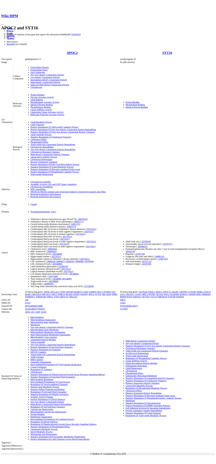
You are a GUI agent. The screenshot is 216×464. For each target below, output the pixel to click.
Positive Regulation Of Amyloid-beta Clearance (51, 347)
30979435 (82, 219)
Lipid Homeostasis (133, 368)
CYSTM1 (192, 292)
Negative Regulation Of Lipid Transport (143, 413)
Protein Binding (37, 95)
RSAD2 (69, 294)
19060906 (79, 261)
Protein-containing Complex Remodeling (143, 410)
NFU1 (54, 294)
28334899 (57, 254)
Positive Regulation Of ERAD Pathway (47, 399)
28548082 (73, 274)
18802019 (51, 261)
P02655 (41, 309)
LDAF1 (138, 294)
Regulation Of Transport (41, 369)
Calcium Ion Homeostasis (41, 409)
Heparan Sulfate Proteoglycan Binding (47, 389)
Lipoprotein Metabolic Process (44, 429)
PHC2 (166, 294)
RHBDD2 (206, 294)
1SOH (43, 312)
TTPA (56, 297)
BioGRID (11, 44)
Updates (10, 38)
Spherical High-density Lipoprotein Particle (49, 85)
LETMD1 (106, 292)
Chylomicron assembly (40, 182)
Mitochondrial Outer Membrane (44, 330)
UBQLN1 (63, 297)
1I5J (33, 312)
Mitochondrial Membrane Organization (47, 332)
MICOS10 (36, 294)
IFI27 (99, 292)
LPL (114, 292)
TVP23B (171, 297)
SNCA (91, 294)
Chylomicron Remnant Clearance (45, 152)
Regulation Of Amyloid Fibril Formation (48, 392)
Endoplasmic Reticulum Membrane (141, 376)
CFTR (62, 292)
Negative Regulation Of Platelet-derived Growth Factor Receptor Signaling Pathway (67, 374)
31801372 (75, 224)
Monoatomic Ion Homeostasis (43, 434)
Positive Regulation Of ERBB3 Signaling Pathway (147, 405)
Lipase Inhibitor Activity (41, 110)
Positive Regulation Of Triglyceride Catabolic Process (54, 127)
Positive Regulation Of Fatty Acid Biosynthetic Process (54, 164)
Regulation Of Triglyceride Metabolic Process (145, 415)
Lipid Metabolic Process (41, 122)
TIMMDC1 (30, 297)
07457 (27, 303)
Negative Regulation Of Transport (45, 349)
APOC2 (72, 52)
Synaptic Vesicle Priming (41, 397)
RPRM (123, 297)
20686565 (52, 249)
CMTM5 (183, 292)
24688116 (159, 256)
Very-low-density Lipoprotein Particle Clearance (51, 327)
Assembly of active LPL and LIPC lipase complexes (53, 184)
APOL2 (47, 292)
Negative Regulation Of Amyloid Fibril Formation (52, 377)
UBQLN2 (73, 297)
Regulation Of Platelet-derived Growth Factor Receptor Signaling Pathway (63, 424)
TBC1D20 (106, 294)
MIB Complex (36, 359)
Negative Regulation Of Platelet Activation (49, 394)
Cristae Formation (38, 367)
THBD (114, 294)
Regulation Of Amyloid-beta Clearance (47, 407)
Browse (10, 31)
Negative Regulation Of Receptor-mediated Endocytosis (55, 169)
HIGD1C (130, 294)
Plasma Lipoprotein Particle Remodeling (143, 393)
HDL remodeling (37, 189)
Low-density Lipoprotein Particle (45, 77)
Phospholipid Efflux (39, 142)
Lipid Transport (37, 124)
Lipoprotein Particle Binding (43, 339)
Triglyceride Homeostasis (41, 174)
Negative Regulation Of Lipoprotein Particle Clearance (149, 378)
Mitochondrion (37, 317)
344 (26, 300)
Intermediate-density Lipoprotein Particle (48, 80)
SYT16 (167, 52)
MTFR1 (152, 294)
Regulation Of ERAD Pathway (44, 422)
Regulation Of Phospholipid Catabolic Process (146, 358)
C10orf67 (174, 292)
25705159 (139, 254)
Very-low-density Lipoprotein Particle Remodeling (52, 149)
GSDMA (93, 292)
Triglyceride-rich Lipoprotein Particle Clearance (146, 351)
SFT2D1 (146, 297)
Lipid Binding (36, 100)
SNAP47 (84, 294)
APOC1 (151, 292)
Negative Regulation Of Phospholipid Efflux (50, 427)
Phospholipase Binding (40, 107)
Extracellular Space (39, 70)
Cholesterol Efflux (38, 139)
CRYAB (69, 292)
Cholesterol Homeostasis (41, 159)
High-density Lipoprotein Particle (45, 82)
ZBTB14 (180, 297)
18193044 (88, 261)
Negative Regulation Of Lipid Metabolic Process (52, 167)
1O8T (37, 312)
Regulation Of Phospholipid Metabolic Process (146, 388)
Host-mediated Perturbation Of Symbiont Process (52, 419)
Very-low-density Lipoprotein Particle (47, 75)
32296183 (75, 34)
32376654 (145, 241)
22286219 (63, 266)
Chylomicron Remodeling (41, 147)
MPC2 (145, 294)
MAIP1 (28, 294)
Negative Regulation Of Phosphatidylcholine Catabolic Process (153, 398)
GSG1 (122, 294)
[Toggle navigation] (2, 24)
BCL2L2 (55, 292)
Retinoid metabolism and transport (45, 194)
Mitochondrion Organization (43, 320)
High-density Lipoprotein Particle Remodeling (50, 404)
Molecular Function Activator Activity (47, 114)
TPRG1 (49, 297)
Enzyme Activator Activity (42, 97)
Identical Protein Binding (41, 105)
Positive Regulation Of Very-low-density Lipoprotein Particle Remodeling (63, 129)
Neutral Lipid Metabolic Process (44, 387)
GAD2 (85, 292)
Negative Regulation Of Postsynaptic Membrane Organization (57, 437)
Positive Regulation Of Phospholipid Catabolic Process (54, 172)
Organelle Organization (40, 362)
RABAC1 (184, 294)
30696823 (142, 246)
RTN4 (129, 297)
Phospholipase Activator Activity (45, 102)
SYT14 (153, 297)
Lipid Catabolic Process (41, 134)
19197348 (52, 276)
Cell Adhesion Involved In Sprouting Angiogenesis (148, 408)
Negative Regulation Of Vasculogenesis (142, 403)
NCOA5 (159, 294)
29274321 (91, 229)
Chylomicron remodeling (41, 187)
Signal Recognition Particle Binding (141, 363)
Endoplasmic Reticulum (136, 366)
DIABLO (77, 292)
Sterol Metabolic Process (41, 432)
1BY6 (27, 312)
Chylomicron (36, 87)
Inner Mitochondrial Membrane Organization (50, 335)
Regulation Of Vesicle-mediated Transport (49, 384)
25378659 (88, 286)
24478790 (146, 264)
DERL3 (200, 292)
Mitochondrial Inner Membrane (44, 322)
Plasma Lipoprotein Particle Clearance (142, 383)
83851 (122, 300)
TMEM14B (41, 297)
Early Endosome (37, 72)
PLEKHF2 (174, 294)
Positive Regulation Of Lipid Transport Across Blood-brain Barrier (60, 439)
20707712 (146, 261)
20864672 (60, 261)
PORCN (61, 294)
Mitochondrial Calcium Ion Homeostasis (48, 412)
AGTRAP (143, 292)
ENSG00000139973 (129, 306)
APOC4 (166, 292)
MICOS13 (46, 294)
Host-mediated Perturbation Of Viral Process (50, 382)
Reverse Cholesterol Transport (43, 162)
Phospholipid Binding (135, 105)
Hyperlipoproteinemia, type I (43, 212)
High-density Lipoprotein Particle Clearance (50, 154)
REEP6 (192, 294)
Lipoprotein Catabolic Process (43, 157)
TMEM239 (162, 297)
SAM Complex (37, 357)
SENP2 (76, 294)
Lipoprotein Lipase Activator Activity (47, 112)
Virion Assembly (37, 342)
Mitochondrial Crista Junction (43, 337)
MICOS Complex (38, 352)
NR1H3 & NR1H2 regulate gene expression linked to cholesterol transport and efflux (68, 192)
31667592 (162, 259)
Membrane (35, 325)
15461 (122, 303)
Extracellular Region (39, 67)
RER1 (199, 294)
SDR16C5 (137, 297)
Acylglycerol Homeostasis (137, 353)
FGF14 (207, 292)
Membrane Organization (41, 417)
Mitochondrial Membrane (41, 379)
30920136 (129, 251)
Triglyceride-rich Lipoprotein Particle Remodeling (52, 144)
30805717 (78, 221)
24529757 (167, 244)
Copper (33, 204)
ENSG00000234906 (34, 306)
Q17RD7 (124, 309)
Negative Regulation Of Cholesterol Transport (50, 137)
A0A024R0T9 (31, 309)
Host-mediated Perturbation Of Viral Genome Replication (55, 364)
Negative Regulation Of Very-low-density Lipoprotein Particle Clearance (62, 132)
